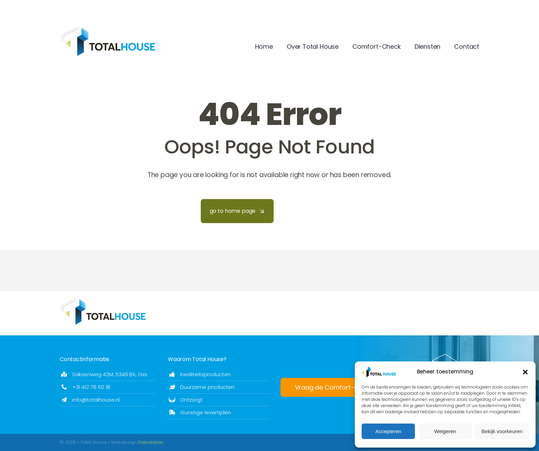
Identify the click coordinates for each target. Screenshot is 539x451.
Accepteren (388, 431)
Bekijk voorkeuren (502, 431)
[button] (525, 372)
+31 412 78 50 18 (91, 387)
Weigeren (445, 431)
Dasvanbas (150, 442)
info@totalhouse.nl (96, 399)
